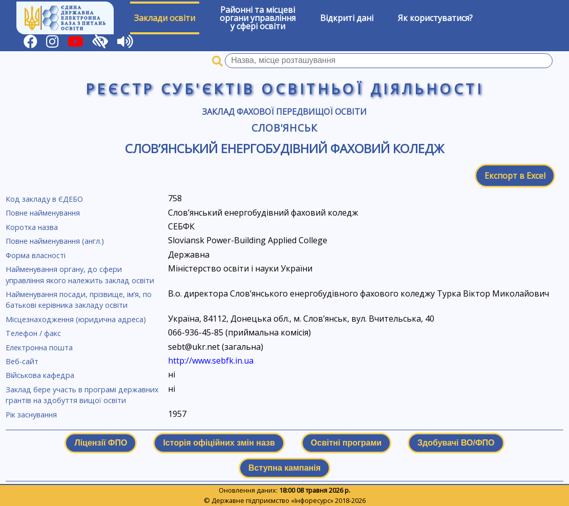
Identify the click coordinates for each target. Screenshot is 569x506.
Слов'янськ (284, 128)
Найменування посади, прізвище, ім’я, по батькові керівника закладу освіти (79, 299)
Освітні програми (346, 442)
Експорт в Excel (514, 175)
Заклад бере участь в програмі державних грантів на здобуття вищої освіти (82, 395)
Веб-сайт (22, 361)
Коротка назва (32, 227)
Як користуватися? (435, 18)
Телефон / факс (33, 333)
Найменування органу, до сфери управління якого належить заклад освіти (80, 274)
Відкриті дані (346, 18)
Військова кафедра (40, 375)
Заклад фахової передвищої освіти (284, 111)
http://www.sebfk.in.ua (211, 360)
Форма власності (36, 255)
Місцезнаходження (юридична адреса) (76, 319)
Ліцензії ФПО (100, 442)
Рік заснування (31, 414)
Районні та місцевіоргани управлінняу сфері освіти (258, 18)
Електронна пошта (39, 347)
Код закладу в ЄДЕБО (44, 199)
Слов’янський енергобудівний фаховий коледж (284, 148)
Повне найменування (43, 213)
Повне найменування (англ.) (55, 241)
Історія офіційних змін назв (219, 442)
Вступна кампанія (284, 467)
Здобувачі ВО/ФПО (455, 442)
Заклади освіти (164, 18)
